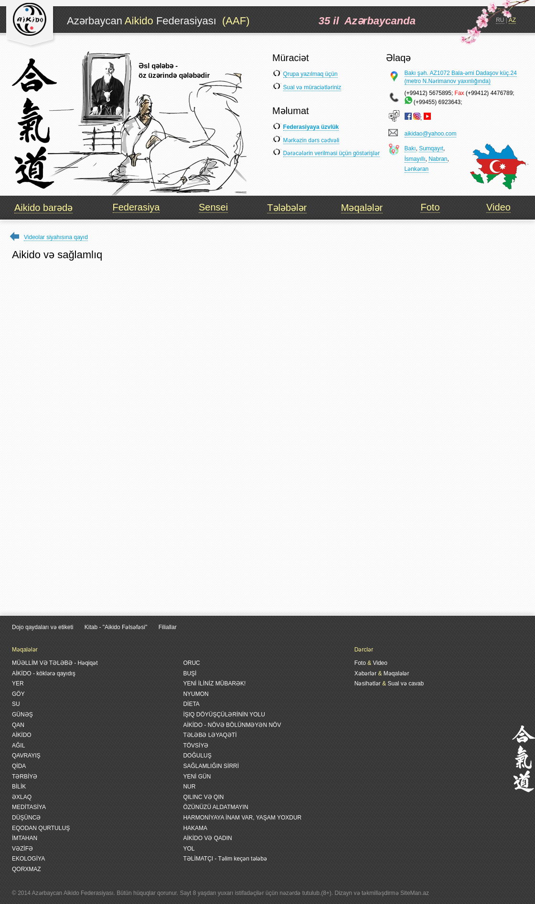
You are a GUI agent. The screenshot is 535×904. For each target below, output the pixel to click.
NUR (189, 786)
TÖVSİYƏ (195, 745)
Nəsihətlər (367, 683)
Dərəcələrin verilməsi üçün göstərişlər (331, 153)
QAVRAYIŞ (26, 755)
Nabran (437, 159)
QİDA (19, 766)
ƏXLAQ (22, 797)
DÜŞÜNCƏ (26, 817)
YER (18, 683)
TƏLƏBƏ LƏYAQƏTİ (209, 735)
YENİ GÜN (197, 776)
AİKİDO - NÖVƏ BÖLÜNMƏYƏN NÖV (232, 725)
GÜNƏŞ (22, 714)
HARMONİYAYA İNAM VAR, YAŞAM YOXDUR (242, 817)
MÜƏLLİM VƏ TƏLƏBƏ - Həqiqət (54, 663)
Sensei (213, 207)
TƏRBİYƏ (24, 776)
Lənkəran (417, 169)
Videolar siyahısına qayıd (56, 237)
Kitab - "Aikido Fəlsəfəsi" (117, 627)
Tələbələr (287, 207)
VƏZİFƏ (22, 848)
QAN (18, 725)
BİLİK (19, 786)
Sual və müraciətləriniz (312, 87)
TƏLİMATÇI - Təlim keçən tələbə (225, 858)
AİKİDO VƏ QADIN (207, 838)
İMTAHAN (24, 838)
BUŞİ (189, 673)
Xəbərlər (365, 673)
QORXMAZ (26, 869)
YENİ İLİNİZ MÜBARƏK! (214, 683)
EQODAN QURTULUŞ (41, 828)
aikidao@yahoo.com (431, 133)
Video (498, 207)
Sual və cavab (405, 683)
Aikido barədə (43, 207)
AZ (512, 20)
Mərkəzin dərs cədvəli (311, 140)
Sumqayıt (431, 148)
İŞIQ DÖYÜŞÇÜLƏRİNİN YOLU (224, 714)
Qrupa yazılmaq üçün (310, 74)
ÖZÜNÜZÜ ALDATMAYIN (215, 807)
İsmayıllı (415, 159)
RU (500, 20)
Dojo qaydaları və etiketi (42, 627)
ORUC (191, 663)
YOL (188, 848)
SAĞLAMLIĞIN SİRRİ (211, 766)
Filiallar (168, 627)
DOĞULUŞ (197, 755)
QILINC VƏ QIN (203, 797)
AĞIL (18, 745)
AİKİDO (22, 735)
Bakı (410, 148)
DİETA (191, 704)
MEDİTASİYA (29, 807)
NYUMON (195, 694)
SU (16, 704)
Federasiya (136, 207)
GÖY (18, 694)
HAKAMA (195, 828)
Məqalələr (362, 207)
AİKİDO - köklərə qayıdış (43, 673)
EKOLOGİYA (28, 858)
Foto (429, 207)
